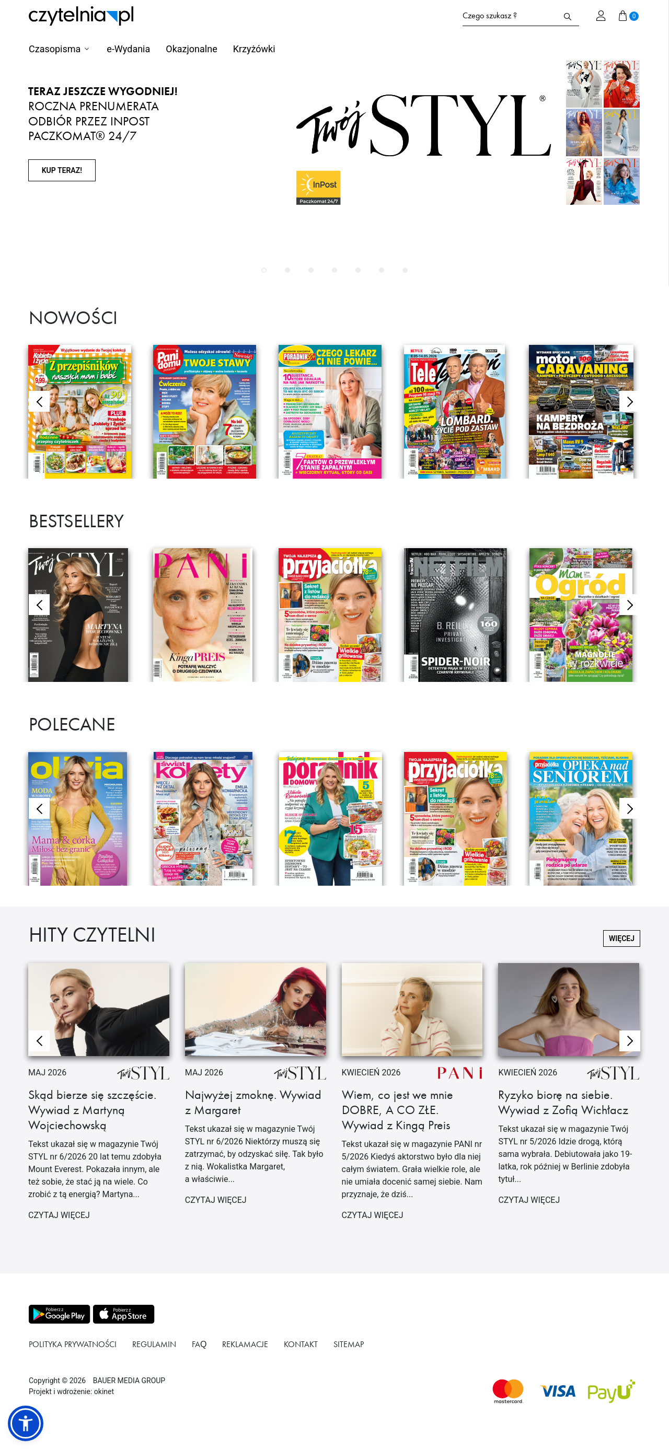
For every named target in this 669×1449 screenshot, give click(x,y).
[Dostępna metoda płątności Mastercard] (508, 1391)
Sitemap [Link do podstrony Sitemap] (348, 1344)
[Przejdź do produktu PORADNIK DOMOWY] (334, 819)
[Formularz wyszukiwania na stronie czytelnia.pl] (509, 15)
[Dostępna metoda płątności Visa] (558, 1391)
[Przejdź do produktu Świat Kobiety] (208, 819)
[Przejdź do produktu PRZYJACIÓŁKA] (333, 615)
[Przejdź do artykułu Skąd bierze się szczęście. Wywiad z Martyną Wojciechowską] (98, 1096)
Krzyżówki (254, 48)
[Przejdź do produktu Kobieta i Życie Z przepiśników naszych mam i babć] (83, 412)
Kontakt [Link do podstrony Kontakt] (301, 1344)
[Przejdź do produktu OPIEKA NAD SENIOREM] (584, 819)
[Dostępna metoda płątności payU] (611, 1391)
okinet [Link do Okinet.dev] (104, 1391)
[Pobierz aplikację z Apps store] (123, 1314)
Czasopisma (54, 48)
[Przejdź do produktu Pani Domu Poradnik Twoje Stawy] (208, 412)
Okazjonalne (191, 48)
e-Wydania (128, 48)
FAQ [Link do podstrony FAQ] (199, 1344)
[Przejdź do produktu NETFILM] (459, 615)
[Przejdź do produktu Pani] (208, 615)
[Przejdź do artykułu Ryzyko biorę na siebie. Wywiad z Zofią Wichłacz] (568, 1089)
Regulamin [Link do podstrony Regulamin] (154, 1344)
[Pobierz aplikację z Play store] (59, 1314)
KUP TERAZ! (62, 170)
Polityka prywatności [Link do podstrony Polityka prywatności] (73, 1344)
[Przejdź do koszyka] (628, 15)
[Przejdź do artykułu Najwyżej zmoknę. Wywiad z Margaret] (255, 1089)
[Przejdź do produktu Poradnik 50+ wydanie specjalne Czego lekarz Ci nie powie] (333, 412)
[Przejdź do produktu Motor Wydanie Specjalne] (584, 412)
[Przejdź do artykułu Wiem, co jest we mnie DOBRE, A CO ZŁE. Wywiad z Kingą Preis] (412, 1096)
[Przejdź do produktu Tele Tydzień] (459, 412)
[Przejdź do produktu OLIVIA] (83, 819)
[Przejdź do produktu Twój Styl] (83, 615)
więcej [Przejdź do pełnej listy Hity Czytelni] (622, 938)
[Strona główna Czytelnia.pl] (81, 16)
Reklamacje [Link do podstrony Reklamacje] (245, 1344)
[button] (263, 270)
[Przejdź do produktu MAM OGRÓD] (584, 615)
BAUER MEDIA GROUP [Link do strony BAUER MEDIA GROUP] (129, 1380)
